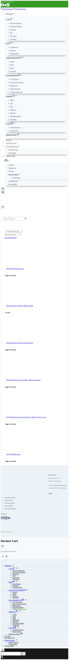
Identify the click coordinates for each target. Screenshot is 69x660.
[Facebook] (2, 6)
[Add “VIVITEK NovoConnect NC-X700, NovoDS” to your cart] (10, 350)
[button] (8, 161)
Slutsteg (13, 30)
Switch (12, 62)
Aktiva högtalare (15, 23)
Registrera (12, 168)
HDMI (13, 100)
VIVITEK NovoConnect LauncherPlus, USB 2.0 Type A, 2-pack (26, 417)
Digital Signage (15, 89)
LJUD (12, 568)
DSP (11, 33)
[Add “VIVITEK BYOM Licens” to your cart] (10, 461)
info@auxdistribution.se (59, 485)
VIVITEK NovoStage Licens (15, 269)
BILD (11, 581)
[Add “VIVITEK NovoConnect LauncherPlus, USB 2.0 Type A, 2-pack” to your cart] (10, 424)
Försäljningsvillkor (10, 497)
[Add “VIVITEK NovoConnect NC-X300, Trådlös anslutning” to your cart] (10, 387)
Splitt (12, 65)
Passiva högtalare (16, 26)
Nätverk (12, 113)
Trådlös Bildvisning (16, 92)
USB (11, 107)
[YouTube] (8, 518)
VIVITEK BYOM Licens (13, 454)
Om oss (8, 140)
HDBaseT (13, 110)
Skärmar (13, 50)
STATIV (12, 627)
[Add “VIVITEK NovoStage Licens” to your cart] (10, 275)
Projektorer (14, 47)
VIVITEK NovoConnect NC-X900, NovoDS (19, 306)
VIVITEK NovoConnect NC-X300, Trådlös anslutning (23, 380)
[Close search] (2, 649)
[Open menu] (3, 207)
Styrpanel (13, 36)
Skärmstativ (14, 131)
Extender (13, 71)
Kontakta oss (11, 143)
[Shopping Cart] (3, 188)
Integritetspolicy (10, 503)
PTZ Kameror (14, 79)
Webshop (8, 566)
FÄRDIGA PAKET (12, 135)
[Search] (25, 218)
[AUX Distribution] (13, 9)
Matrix (12, 68)
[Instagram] (8, 6)
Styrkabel (13, 119)
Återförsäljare (13, 150)
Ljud (11, 103)
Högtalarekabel (15, 116)
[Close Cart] (2, 546)
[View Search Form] (2, 192)
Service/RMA (10, 156)
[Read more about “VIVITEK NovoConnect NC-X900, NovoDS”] (7, 313)
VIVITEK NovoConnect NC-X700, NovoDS (19, 343)
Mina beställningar (10, 508)
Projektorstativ (15, 127)
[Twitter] (5, 6)
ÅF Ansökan (12, 153)
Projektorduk (14, 54)
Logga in (11, 165)
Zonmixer (13, 39)
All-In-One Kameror (16, 82)
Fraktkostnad (9, 500)
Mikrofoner (14, 86)
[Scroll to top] (3, 557)
